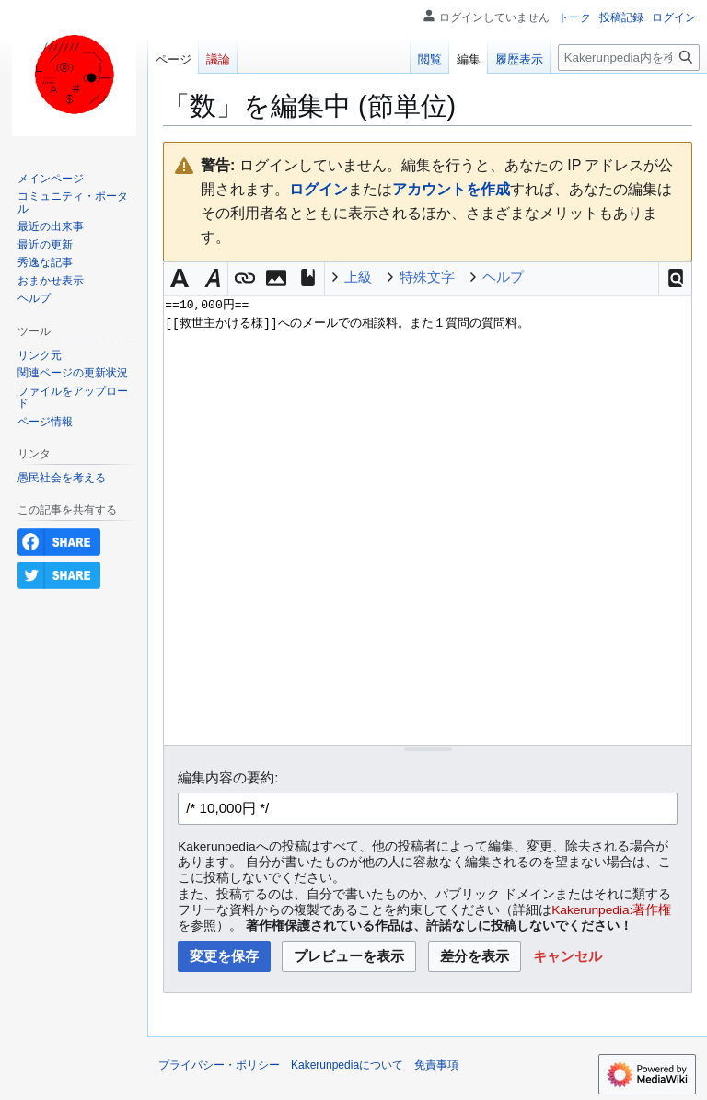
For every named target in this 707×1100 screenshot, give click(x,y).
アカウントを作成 (451, 189)
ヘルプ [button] (503, 276)
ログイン (318, 189)
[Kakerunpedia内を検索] (629, 57)
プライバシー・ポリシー (219, 1065)
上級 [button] (358, 276)
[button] (675, 278)
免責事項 (436, 1065)
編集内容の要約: (228, 777)
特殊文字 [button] (427, 276)
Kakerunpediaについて (347, 1065)
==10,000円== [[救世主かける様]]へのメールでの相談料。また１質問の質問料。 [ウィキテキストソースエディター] (427, 519)
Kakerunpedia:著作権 (611, 910)
